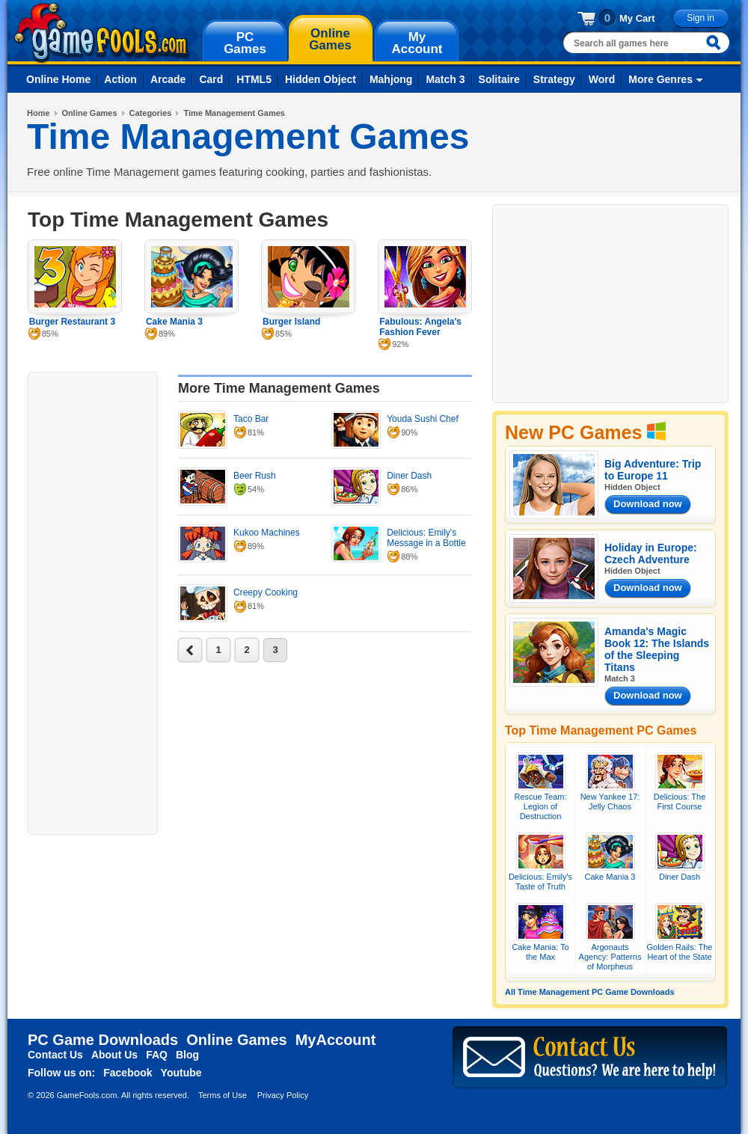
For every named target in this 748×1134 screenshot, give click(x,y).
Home (38, 112)
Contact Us (55, 1055)
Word (602, 79)
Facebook (127, 1073)
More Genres (660, 79)
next (190, 650)
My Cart (637, 18)
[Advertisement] (93, 601)
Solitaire (499, 79)
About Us (114, 1055)
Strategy (554, 79)
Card (211, 79)
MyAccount (335, 1040)
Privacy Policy (282, 1095)
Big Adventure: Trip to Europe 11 (652, 470)
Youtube (181, 1073)
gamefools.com (101, 32)
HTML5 (254, 79)
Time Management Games (234, 112)
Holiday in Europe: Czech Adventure (650, 554)
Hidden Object (320, 79)
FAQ (157, 1055)
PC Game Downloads (103, 1040)
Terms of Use (222, 1095)
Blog (187, 1055)
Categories (150, 112)
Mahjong (391, 79)
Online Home (58, 79)
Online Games (89, 112)
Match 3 (445, 79)
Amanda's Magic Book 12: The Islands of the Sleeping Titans (656, 649)
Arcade (168, 79)
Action (120, 79)
